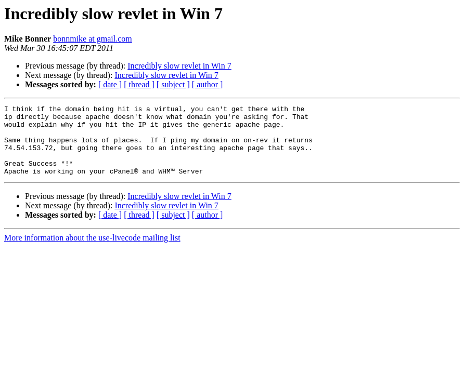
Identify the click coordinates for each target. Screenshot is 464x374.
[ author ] (207, 84)
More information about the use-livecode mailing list (92, 251)
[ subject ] (173, 84)
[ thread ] (139, 84)
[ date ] (110, 84)
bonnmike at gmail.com (92, 38)
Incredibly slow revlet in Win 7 (179, 65)
